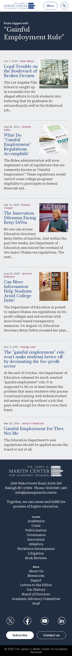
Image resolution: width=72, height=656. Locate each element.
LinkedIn (61, 621)
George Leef (27, 346)
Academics (36, 521)
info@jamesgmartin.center (36, 492)
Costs (36, 526)
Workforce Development (36, 549)
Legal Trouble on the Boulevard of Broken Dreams (21, 71)
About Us (36, 571)
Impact (36, 580)
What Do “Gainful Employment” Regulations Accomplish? (17, 144)
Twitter (10, 621)
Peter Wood (27, 61)
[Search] (64, 6)
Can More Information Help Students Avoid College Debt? (18, 291)
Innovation (36, 539)
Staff (36, 603)
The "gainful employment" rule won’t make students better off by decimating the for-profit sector (34, 359)
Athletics (36, 544)
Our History (36, 589)
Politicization (36, 530)
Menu (50, 5)
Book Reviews (36, 558)
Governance (36, 535)
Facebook (27, 621)
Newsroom (36, 576)
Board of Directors (36, 594)
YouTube (44, 621)
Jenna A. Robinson (33, 423)
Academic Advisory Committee (36, 599)
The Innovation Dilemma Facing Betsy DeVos (20, 218)
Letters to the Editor (36, 585)
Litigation (36, 553)
